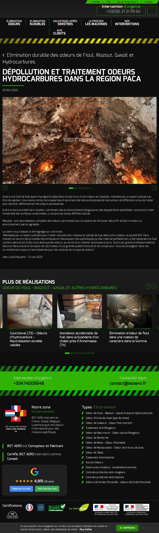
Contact (148, 2)
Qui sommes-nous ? (127, 2)
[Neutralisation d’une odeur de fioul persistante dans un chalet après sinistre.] (79, 311)
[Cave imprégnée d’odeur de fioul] (129, 311)
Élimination (14, 23)
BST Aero (34, 8)
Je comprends (127, 528)
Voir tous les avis (47, 488)
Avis (59, 32)
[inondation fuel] (29, 311)
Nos (127, 23)
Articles (96, 2)
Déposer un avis (21, 488)
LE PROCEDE (96, 23)
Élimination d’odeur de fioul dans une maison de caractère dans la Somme (129, 337)
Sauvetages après (65, 23)
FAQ (108, 2)
